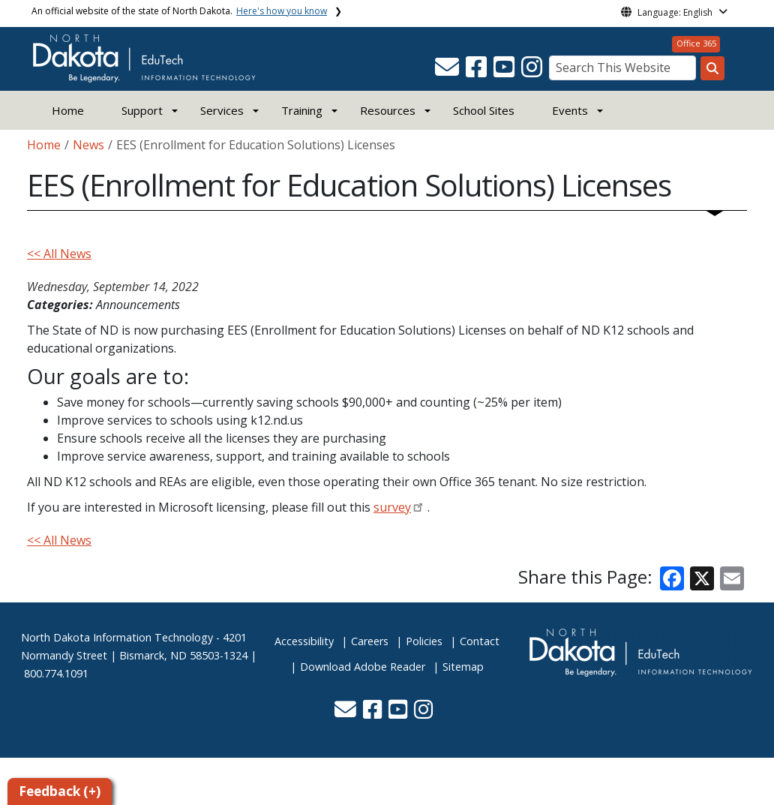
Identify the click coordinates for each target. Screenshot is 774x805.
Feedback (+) (59, 791)
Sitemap (463, 666)
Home (68, 110)
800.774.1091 (56, 673)
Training (301, 110)
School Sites (483, 110)
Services (222, 110)
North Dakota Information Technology (117, 637)
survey (392, 507)
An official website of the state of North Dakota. (179, 11)
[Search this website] (712, 68)
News (88, 145)
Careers (369, 641)
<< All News (59, 253)
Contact (480, 641)
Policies (424, 641)
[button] (448, 71)
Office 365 (696, 43)
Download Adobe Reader (362, 666)
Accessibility (304, 641)
